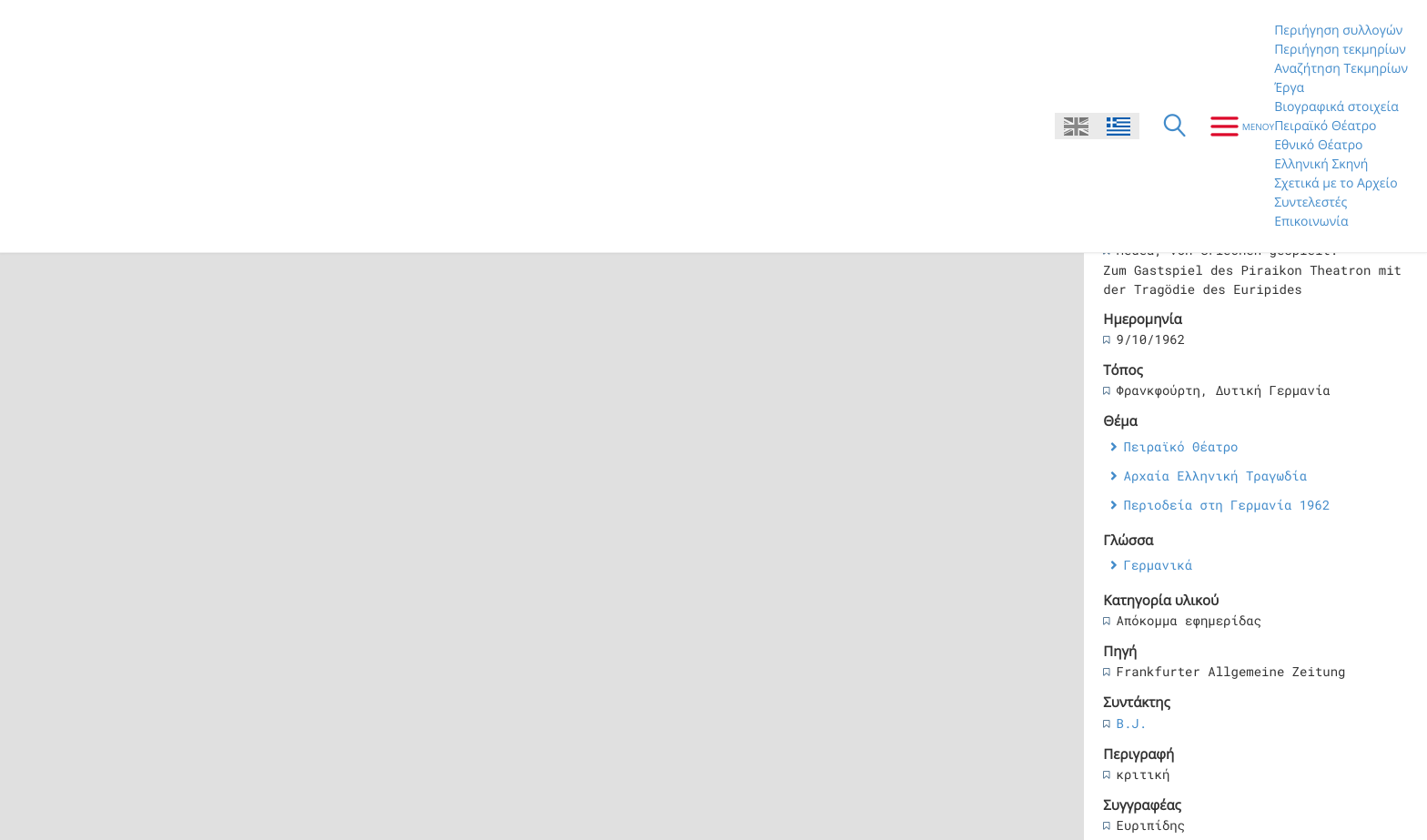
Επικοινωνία (1311, 221)
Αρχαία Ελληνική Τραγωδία (1215, 475)
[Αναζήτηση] (1175, 126)
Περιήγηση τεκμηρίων (1340, 49)
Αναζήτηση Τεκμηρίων (1341, 68)
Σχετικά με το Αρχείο (1336, 183)
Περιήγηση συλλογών (1338, 30)
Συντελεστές (1310, 202)
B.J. (1131, 723)
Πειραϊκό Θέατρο (1325, 126)
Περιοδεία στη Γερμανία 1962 (1226, 504)
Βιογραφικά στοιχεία (1336, 107)
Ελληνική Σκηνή (1321, 164)
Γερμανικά (1157, 564)
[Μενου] (1235, 126)
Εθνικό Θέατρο (1318, 145)
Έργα (1289, 87)
